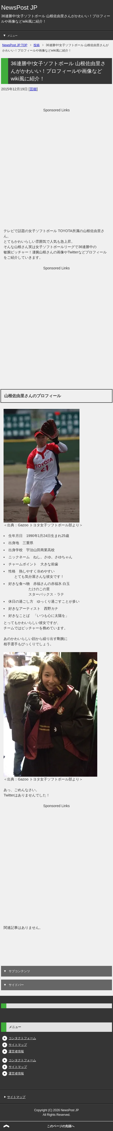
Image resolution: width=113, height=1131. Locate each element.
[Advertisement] (56, 169)
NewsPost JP (19, 7)
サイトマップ (18, 1045)
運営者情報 (16, 1051)
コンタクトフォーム (22, 1038)
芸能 (33, 89)
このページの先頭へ (60, 1126)
